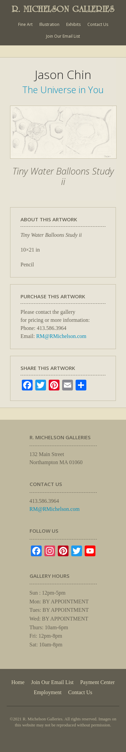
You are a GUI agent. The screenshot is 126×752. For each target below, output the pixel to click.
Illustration (49, 24)
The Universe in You (63, 89)
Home (18, 682)
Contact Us (97, 24)
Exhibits (73, 24)
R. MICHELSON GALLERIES (63, 9)
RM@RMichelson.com (61, 336)
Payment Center (97, 682)
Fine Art (25, 24)
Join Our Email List (63, 36)
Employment (48, 692)
